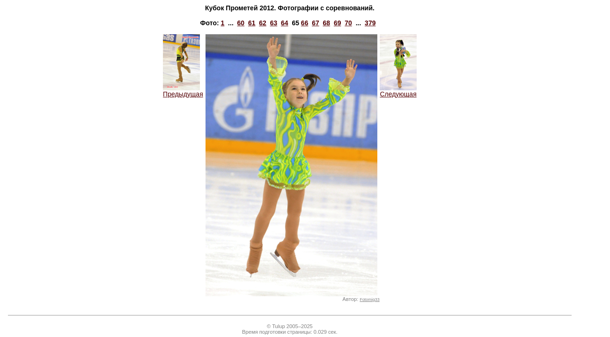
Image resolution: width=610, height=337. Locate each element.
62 (262, 23)
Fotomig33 (369, 299)
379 (370, 23)
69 (337, 23)
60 (241, 23)
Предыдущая (183, 91)
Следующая (398, 91)
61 (252, 23)
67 (315, 23)
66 (305, 23)
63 (274, 23)
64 (284, 23)
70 (348, 23)
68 (327, 23)
